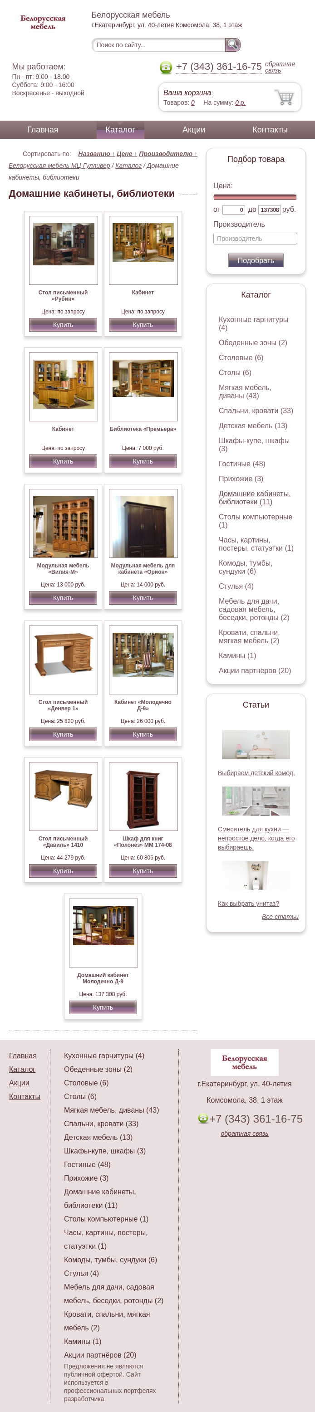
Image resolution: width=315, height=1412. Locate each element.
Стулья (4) (236, 586)
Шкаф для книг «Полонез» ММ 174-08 (143, 841)
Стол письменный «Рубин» (63, 295)
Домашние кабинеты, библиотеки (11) (255, 498)
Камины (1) (237, 656)
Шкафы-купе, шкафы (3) (105, 1151)
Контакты (270, 129)
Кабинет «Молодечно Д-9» (143, 705)
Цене (127, 153)
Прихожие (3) (241, 479)
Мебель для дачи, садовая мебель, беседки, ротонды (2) (254, 609)
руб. (289, 209)
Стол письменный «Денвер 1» (63, 705)
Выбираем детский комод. (256, 773)
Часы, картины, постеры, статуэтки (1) (256, 544)
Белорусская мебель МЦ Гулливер (59, 165)
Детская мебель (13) (253, 426)
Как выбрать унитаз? (248, 903)
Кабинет (143, 292)
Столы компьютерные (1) (106, 1219)
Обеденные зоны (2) (253, 343)
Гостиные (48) (242, 464)
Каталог (120, 129)
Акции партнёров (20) (255, 670)
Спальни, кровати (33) (256, 411)
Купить (63, 324)
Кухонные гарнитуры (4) (104, 1056)
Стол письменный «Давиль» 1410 (63, 841)
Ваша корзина (187, 93)
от (217, 209)
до (252, 209)
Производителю (168, 153)
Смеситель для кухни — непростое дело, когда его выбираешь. (256, 838)
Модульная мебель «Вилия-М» (63, 568)
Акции (193, 129)
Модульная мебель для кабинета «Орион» (143, 568)
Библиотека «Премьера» (143, 429)
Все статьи (280, 916)
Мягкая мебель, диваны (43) (245, 392)
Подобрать (256, 260)
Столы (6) (235, 372)
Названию (96, 153)
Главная (43, 129)
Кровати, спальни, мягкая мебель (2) (249, 637)
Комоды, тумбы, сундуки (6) (246, 567)
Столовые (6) (241, 358)
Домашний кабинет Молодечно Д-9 (103, 978)
